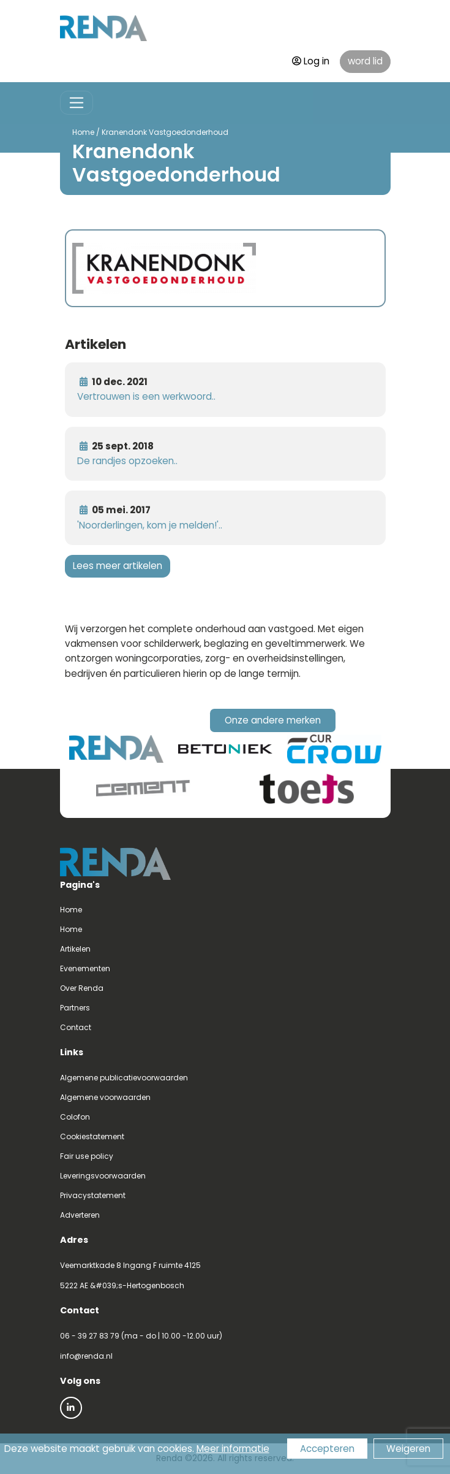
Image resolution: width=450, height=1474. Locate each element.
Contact (75, 1027)
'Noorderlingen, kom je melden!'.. (149, 525)
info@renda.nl (86, 1356)
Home (83, 132)
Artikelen (75, 949)
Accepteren (327, 1448)
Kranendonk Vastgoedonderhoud (165, 132)
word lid (365, 61)
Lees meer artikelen (117, 565)
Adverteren (80, 1215)
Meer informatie (233, 1448)
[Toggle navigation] (77, 103)
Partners (75, 1007)
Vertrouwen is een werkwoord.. (146, 396)
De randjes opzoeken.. (127, 460)
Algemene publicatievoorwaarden (124, 1077)
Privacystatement (93, 1195)
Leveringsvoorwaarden (103, 1175)
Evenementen (85, 968)
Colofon (75, 1117)
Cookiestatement (92, 1136)
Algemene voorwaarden (105, 1097)
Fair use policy (86, 1156)
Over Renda (81, 988)
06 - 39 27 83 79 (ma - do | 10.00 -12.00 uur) (141, 1336)
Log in (310, 61)
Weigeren (408, 1448)
